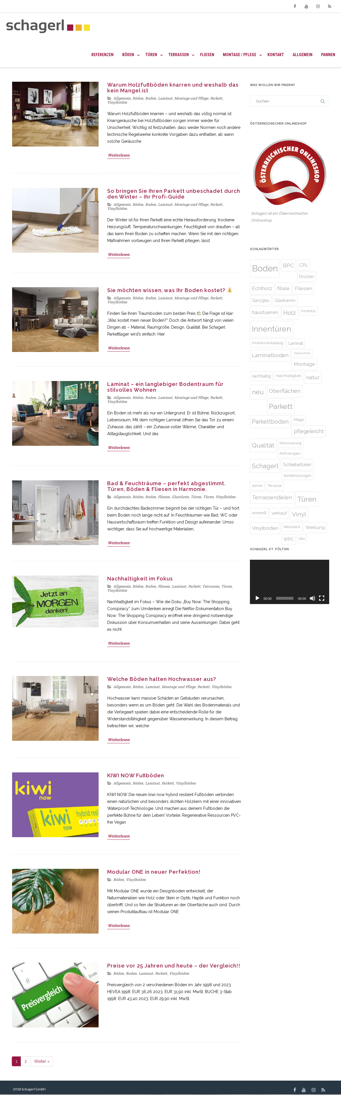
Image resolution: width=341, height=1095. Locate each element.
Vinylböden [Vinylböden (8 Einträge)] (265, 528)
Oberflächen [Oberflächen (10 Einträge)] (284, 391)
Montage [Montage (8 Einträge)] (304, 364)
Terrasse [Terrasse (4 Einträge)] (274, 485)
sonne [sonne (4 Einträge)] (257, 485)
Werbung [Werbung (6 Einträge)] (315, 527)
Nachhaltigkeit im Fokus (140, 579)
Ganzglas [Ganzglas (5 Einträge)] (261, 300)
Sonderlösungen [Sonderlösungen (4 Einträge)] (297, 475)
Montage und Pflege (191, 98)
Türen (151, 54)
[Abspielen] (257, 598)
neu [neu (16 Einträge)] (258, 392)
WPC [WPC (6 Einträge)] (288, 539)
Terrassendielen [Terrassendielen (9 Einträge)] (272, 497)
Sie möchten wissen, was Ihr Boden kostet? (169, 290)
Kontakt (275, 54)
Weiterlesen (118, 155)
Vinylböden (117, 102)
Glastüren (180, 496)
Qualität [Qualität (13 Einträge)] (263, 445)
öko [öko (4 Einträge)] (302, 538)
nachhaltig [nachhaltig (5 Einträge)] (261, 376)
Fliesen (207, 54)
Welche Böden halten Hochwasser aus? (161, 679)
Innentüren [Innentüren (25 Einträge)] (271, 328)
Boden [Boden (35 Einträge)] (265, 268)
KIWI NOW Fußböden (135, 775)
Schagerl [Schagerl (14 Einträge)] (265, 466)
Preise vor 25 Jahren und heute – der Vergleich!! (173, 966)
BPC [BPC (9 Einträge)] (288, 265)
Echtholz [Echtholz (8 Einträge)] (262, 288)
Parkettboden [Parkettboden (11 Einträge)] (270, 421)
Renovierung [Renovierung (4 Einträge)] (291, 443)
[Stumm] (312, 598)
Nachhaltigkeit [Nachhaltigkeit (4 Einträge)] (288, 376)
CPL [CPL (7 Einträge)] (303, 265)
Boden (150, 98)
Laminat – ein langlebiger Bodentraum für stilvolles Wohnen (165, 387)
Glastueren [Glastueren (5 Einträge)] (285, 300)
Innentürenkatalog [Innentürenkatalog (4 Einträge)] (267, 343)
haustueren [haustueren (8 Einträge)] (265, 312)
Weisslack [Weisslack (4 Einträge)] (291, 527)
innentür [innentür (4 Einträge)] (308, 311)
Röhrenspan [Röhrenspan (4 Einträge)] (290, 453)
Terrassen (178, 54)
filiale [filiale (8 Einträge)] (283, 288)
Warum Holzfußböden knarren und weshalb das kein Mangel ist (173, 88)
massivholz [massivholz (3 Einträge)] (302, 353)
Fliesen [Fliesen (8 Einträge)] (303, 288)
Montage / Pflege (239, 54)
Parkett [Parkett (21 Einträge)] (281, 406)
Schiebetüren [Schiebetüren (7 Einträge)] (297, 464)
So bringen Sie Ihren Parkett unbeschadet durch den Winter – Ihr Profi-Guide (173, 194)
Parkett (216, 98)
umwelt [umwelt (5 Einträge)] (259, 513)
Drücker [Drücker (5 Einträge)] (306, 276)
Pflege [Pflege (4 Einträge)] (299, 420)
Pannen (328, 54)
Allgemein (302, 54)
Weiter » (42, 1061)
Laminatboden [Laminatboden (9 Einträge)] (270, 355)
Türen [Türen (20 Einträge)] (306, 499)
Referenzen (102, 54)
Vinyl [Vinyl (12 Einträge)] (299, 514)
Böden (128, 54)
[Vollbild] (322, 598)
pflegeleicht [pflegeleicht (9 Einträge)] (309, 431)
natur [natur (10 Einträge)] (313, 377)
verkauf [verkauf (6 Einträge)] (279, 513)
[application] (289, 582)
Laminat (165, 98)
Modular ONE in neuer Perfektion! (154, 872)
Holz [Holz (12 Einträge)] (289, 312)
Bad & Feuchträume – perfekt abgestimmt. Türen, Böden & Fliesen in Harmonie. (166, 486)
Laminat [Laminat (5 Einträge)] (296, 343)
